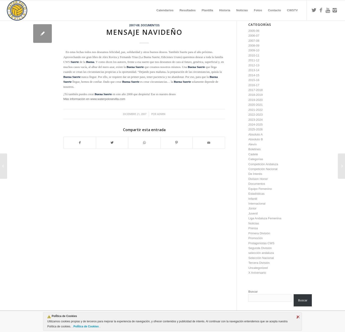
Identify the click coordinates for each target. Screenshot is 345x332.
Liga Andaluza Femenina (264, 218)
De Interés (255, 174)
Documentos (150, 25)
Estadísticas (256, 193)
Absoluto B (255, 139)
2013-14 (253, 70)
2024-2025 (255, 124)
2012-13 (253, 65)
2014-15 (253, 75)
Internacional (256, 203)
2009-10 (253, 50)
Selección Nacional (261, 258)
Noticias (253, 223)
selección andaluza (261, 253)
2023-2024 (255, 119)
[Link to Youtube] (327, 10)
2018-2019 (255, 95)
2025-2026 (255, 129)
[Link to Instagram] (334, 10)
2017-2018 (255, 90)
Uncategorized (258, 268)
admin (161, 114)
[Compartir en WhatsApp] (144, 143)
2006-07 (253, 35)
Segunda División (260, 248)
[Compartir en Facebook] (80, 143)
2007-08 (134, 25)
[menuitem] (164, 10)
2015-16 (253, 80)
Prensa (253, 228)
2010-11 (253, 55)
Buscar (253, 291)
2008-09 (253, 45)
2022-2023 (255, 114)
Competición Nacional (262, 169)
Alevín (252, 144)
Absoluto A (255, 134)
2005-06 (253, 30)
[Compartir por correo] (209, 143)
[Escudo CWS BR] (17, 10)
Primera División (259, 233)
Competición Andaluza (263, 164)
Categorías (255, 159)
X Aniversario (257, 272)
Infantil (252, 198)
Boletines (254, 149)
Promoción (255, 238)
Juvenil (252, 213)
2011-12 (253, 60)
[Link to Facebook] (320, 10)
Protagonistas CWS (261, 243)
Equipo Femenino (260, 189)
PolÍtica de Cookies (86, 326)
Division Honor (258, 179)
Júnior (252, 208)
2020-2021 (255, 104)
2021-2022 (255, 110)
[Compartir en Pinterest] (177, 143)
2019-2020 (255, 100)
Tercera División (258, 262)
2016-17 (253, 85)
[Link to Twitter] (313, 10)
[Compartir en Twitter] (112, 143)
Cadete (253, 154)
